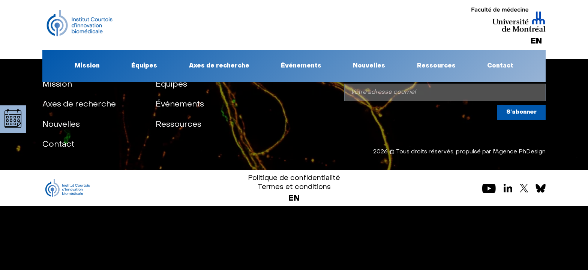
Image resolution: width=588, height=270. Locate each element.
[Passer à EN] (536, 42)
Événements (301, 66)
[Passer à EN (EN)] (294, 199)
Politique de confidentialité (294, 178)
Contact (500, 66)
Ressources (436, 66)
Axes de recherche (219, 66)
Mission (87, 66)
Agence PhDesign (520, 151)
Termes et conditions (294, 187)
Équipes (144, 66)
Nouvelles (369, 66)
